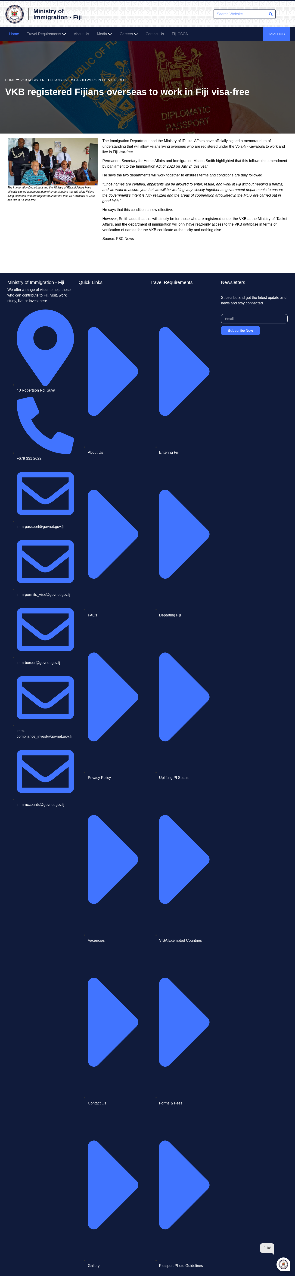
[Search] (270, 14)
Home (10, 80)
